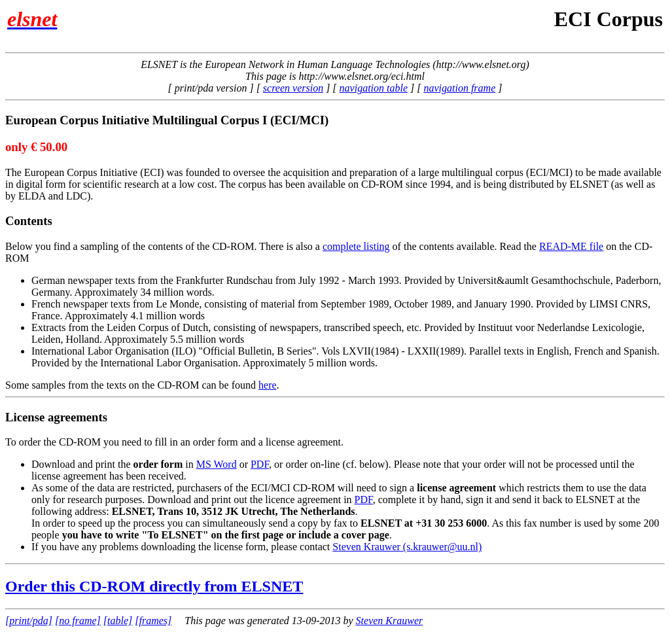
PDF (260, 464)
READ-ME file (571, 246)
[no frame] (78, 620)
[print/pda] (28, 620)
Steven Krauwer (389, 620)
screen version (293, 88)
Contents (28, 221)
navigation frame (459, 88)
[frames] (153, 620)
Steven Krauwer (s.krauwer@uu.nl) (407, 546)
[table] (117, 620)
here (267, 385)
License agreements (56, 417)
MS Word (216, 464)
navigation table (374, 88)
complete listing (356, 246)
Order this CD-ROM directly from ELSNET (154, 586)
